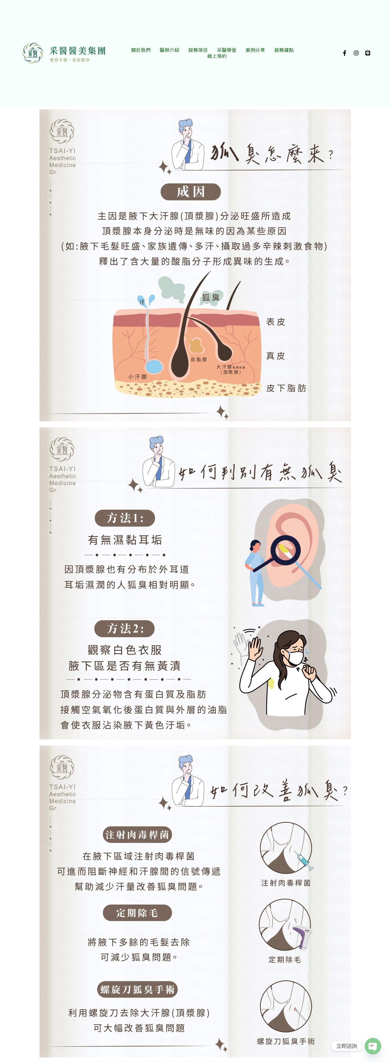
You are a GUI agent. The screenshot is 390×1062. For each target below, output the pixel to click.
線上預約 (217, 56)
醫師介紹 (169, 50)
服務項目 (198, 50)
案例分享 (255, 50)
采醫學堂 (226, 50)
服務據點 (284, 50)
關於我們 (141, 50)
